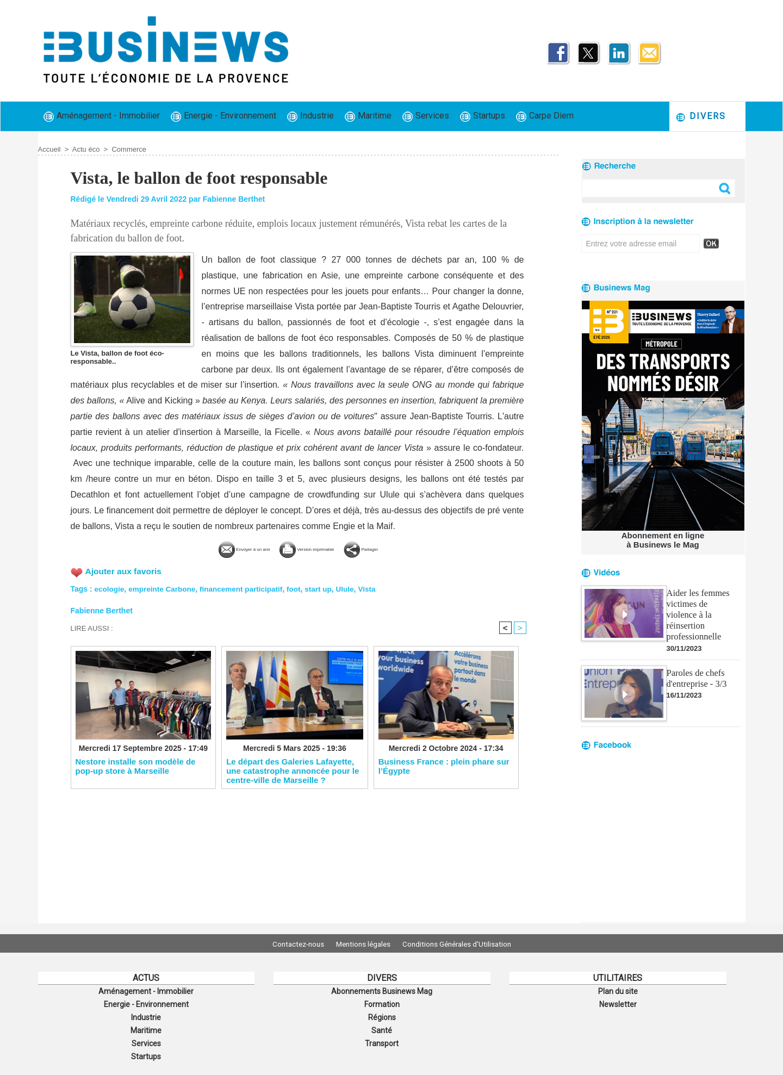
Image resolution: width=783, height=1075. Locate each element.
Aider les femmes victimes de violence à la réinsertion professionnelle (702, 607)
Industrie (310, 116)
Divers (700, 116)
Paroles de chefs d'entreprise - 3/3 (696, 664)
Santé (381, 1026)
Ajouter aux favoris (124, 570)
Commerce (128, 149)
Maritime (368, 116)
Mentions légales (363, 943)
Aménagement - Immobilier (102, 116)
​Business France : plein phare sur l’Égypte (443, 766)
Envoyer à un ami (216, 548)
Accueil (49, 149)
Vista (376, 587)
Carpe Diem (545, 116)
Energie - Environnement (223, 116)
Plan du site (617, 991)
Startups (482, 116)
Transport (381, 1038)
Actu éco (86, 149)
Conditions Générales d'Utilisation (464, 943)
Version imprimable (315, 548)
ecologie (110, 587)
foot (300, 587)
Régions (382, 1015)
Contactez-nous (291, 943)
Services (425, 116)
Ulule (353, 587)
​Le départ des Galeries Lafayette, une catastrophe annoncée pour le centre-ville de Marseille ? (292, 770)
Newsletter (618, 1003)
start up (325, 587)
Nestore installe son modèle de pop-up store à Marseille (136, 766)
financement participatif (246, 587)
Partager (397, 548)
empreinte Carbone (164, 587)
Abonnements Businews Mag (382, 991)
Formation (381, 1003)
